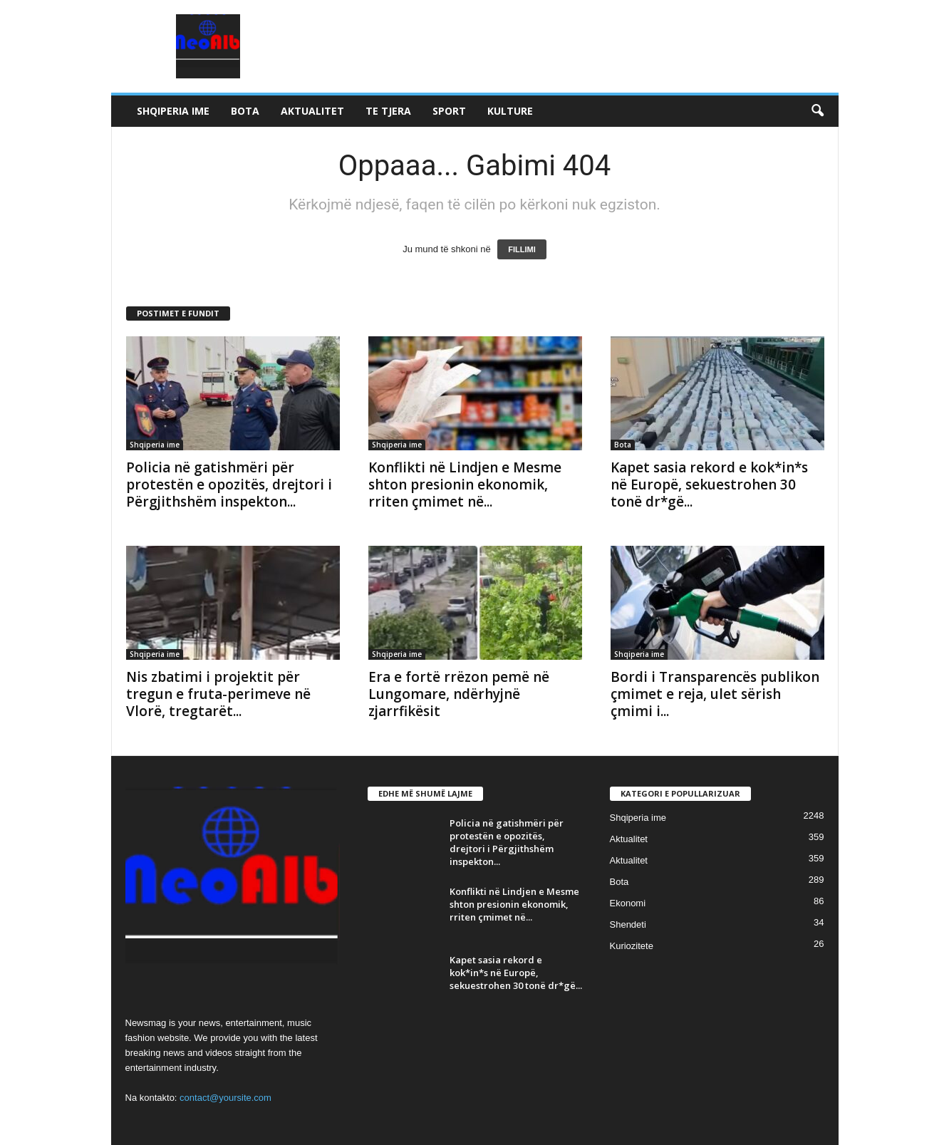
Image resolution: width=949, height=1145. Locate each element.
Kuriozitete (631, 946)
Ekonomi (628, 903)
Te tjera (388, 111)
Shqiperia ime (173, 111)
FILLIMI (522, 249)
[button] (817, 111)
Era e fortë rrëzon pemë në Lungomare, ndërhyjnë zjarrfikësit (458, 694)
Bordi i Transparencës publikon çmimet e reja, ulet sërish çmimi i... (715, 694)
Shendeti (628, 924)
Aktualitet (312, 111)
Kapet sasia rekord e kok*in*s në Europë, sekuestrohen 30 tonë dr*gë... (709, 484)
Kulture (510, 111)
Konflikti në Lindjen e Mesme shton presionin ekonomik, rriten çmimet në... (464, 484)
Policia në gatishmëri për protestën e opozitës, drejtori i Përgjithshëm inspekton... (229, 484)
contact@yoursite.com (225, 1097)
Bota (245, 111)
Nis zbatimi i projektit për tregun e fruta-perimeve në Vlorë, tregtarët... (218, 694)
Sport (449, 111)
